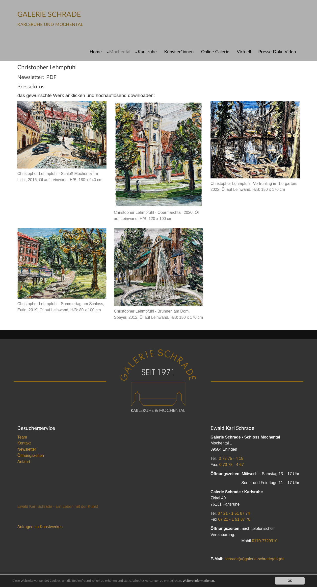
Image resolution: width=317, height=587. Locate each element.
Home (96, 52)
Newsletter (26, 449)
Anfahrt (23, 462)
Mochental (119, 52)
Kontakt (24, 443)
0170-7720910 (264, 541)
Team (22, 437)
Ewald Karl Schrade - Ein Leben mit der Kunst (57, 506)
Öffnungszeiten (30, 455)
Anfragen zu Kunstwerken (40, 527)
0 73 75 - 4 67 (231, 465)
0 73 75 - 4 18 (231, 458)
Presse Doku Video (277, 52)
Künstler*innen (179, 52)
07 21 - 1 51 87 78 (234, 519)
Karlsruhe (147, 52)
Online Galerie (215, 52)
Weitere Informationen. (199, 581)
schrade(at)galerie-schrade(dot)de (255, 559)
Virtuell (244, 52)
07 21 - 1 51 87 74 (234, 513)
